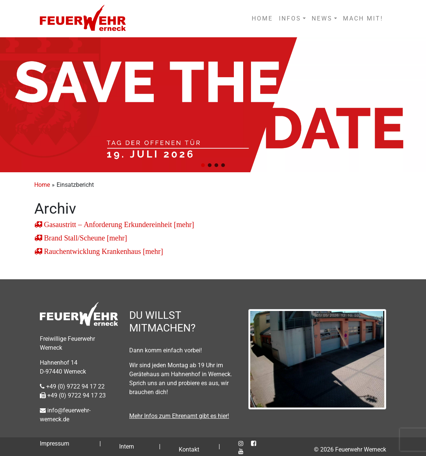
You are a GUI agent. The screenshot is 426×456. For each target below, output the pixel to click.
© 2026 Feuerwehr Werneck (350, 449)
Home (42, 184)
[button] (203, 165)
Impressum (54, 443)
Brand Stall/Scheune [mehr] (84, 238)
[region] (213, 104)
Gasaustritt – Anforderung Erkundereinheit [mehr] (118, 224)
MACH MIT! (363, 18)
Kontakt (189, 449)
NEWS (322, 18)
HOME (262, 18)
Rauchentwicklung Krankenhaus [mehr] (102, 251)
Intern (126, 446)
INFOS (290, 18)
